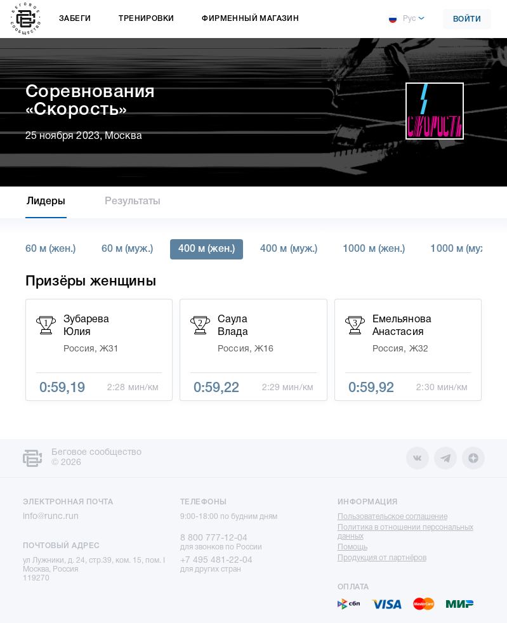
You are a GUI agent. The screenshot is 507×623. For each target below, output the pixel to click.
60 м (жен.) (50, 249)
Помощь (352, 547)
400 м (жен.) (206, 249)
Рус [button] (402, 19)
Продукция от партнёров (382, 557)
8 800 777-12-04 (213, 538)
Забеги (75, 18)
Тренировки (146, 18)
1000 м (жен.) (374, 249)
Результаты (133, 201)
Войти (467, 19)
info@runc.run (51, 517)
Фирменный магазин (250, 18)
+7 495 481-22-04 (216, 560)
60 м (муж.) (127, 249)
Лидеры (46, 201)
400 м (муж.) (288, 249)
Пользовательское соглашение (392, 516)
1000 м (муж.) (461, 249)
